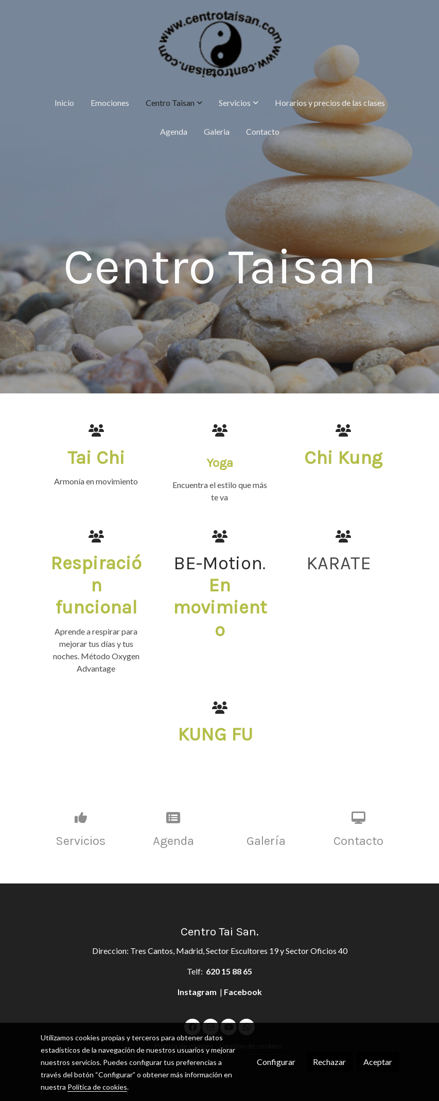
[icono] (96, 430)
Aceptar (377, 1062)
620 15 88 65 (229, 971)
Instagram (198, 992)
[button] (173, 102)
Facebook (243, 992)
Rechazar (329, 1062)
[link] (220, 44)
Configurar (276, 1062)
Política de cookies (97, 1086)
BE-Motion (217, 563)
